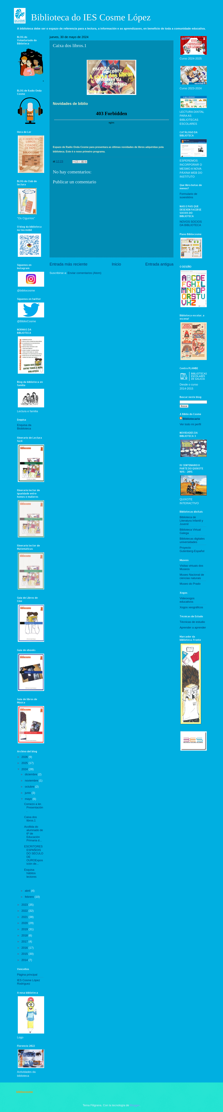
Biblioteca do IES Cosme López (91, 17)
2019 (24, 929)
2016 (24, 947)
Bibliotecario (191, 418)
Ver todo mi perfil (190, 424)
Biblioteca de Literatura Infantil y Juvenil (191, 521)
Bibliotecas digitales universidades (192, 540)
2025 (24, 763)
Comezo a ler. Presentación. (33, 807)
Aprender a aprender (193, 627)
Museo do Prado (190, 583)
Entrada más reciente (68, 264)
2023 (24, 904)
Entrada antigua (159, 264)
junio (28, 792)
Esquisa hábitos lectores (30, 873)
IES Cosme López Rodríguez (28, 982)
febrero (30, 896)
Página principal (27, 974)
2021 (24, 917)
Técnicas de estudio (192, 622)
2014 (24, 960)
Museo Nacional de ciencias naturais (192, 576)
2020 (24, 923)
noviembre (32, 780)
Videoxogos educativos (187, 600)
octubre (30, 786)
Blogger (135, 1105)
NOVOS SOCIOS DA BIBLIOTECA (191, 223)
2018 (24, 935)
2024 (24, 769)
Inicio (116, 264)
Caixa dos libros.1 (30, 818)
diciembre (31, 774)
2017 (24, 941)
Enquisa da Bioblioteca (24, 426)
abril (28, 890)
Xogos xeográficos (191, 607)
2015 (24, 953)
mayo (29, 798)
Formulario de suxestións (188, 195)
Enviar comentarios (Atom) (84, 273)
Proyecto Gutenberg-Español (192, 549)
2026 (24, 757)
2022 (24, 910)
